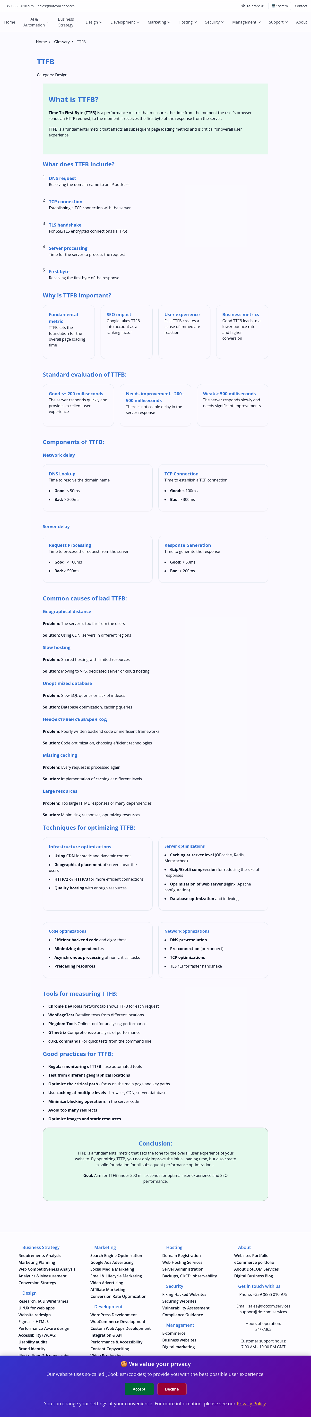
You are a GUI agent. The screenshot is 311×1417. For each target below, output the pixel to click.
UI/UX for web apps (36, 1308)
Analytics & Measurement (42, 1276)
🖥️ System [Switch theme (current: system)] (279, 6)
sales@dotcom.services (56, 6)
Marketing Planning (36, 1262)
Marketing (159, 22)
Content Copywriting (109, 1348)
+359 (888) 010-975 (19, 6)
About (301, 22)
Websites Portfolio (251, 1255)
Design (94, 22)
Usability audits (32, 1342)
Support (278, 22)
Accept (139, 1389)
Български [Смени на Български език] (255, 6)
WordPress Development (113, 1314)
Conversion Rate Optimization (118, 1296)
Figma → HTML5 (33, 1321)
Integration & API (106, 1335)
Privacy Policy (251, 1403)
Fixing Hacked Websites (184, 1294)
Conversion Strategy (37, 1282)
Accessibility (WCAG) (37, 1335)
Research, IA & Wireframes (43, 1301)
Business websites (179, 1340)
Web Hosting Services (182, 1262)
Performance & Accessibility (116, 1342)
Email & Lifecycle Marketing (116, 1276)
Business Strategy (68, 22)
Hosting (188, 22)
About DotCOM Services (256, 1269)
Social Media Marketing (112, 1269)
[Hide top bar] (243, 5)
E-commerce (174, 1333)
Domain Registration (181, 1255)
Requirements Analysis (39, 1255)
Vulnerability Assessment (185, 1308)
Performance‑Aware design (43, 1328)
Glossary (62, 41)
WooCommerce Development (117, 1321)
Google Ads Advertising (112, 1262)
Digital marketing (178, 1347)
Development (125, 22)
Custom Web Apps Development (120, 1328)
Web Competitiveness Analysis (46, 1269)
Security (215, 22)
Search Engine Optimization (116, 1255)
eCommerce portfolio (254, 1262)
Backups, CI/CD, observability (189, 1276)
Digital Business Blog (253, 1276)
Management (246, 22)
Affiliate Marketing (107, 1289)
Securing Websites (179, 1301)
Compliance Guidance (182, 1314)
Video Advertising (106, 1282)
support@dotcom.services (263, 1312)
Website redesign (34, 1314)
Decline (172, 1389)
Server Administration (183, 1269)
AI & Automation (36, 22)
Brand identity (31, 1348)
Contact (301, 6)
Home (9, 22)
